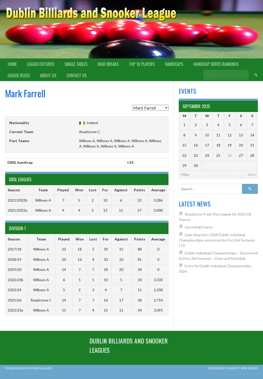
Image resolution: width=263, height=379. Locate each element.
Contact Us (77, 75)
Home (12, 64)
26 (230, 155)
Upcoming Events (199, 227)
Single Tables (75, 64)
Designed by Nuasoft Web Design (233, 368)
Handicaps (174, 64)
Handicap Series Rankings (216, 64)
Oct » (252, 174)
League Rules (19, 75)
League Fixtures (40, 64)
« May (184, 174)
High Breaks (108, 64)
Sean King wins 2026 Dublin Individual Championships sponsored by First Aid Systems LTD (217, 240)
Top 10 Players (142, 64)
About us (48, 75)
